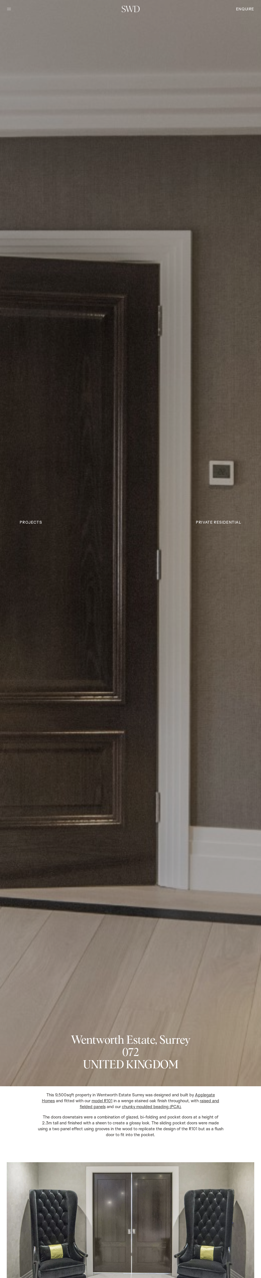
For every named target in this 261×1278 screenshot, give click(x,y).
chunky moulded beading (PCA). (151, 1106)
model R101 (102, 1100)
